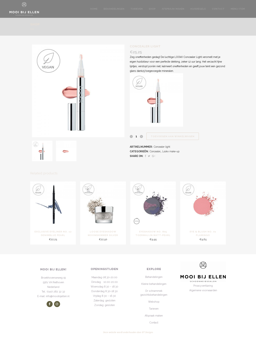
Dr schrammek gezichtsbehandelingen (153, 292)
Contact (153, 322)
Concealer (155, 151)
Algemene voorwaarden (203, 290)
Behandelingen (153, 277)
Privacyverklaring (203, 285)
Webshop (153, 301)
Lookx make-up (170, 151)
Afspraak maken (154, 315)
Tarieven (154, 308)
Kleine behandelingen (153, 283)
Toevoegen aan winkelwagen (172, 136)
